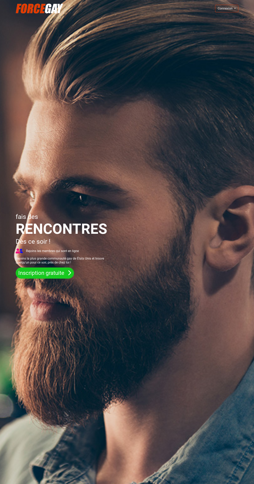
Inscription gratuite (42, 273)
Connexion (225, 8)
